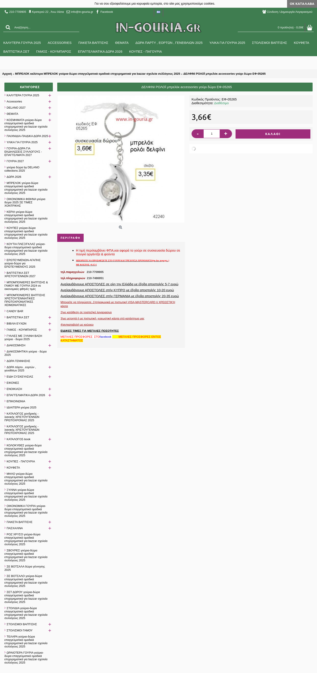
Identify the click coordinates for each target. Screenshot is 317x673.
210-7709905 (95, 272)
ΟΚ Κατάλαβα (302, 4)
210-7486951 (95, 278)
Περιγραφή (70, 237)
